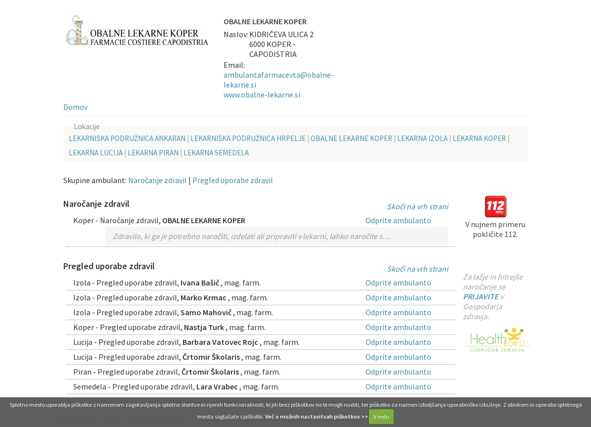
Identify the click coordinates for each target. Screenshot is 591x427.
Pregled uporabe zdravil (232, 180)
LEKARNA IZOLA (422, 138)
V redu (381, 416)
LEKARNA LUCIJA (96, 152)
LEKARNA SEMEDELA (216, 152)
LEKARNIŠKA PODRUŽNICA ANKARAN (127, 138)
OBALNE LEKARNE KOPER (351, 138)
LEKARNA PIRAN (153, 152)
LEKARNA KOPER (479, 138)
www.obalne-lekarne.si (262, 94)
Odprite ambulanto (398, 220)
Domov (75, 107)
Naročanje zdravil (157, 180)
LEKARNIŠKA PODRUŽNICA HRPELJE (248, 138)
